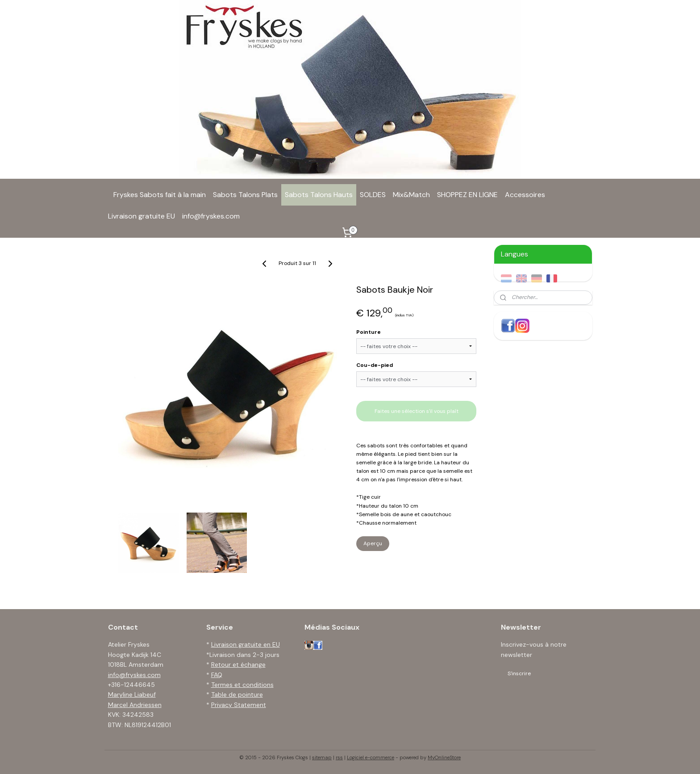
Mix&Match (411, 194)
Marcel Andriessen (135, 705)
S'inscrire (519, 673)
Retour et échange (238, 664)
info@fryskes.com (211, 216)
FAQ (216, 675)
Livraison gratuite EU (141, 216)
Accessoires (525, 194)
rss (339, 757)
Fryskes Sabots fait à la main (159, 194)
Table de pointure (237, 694)
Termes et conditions (242, 685)
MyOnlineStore (444, 757)
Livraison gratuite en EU (245, 644)
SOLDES (373, 194)
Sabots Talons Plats (245, 194)
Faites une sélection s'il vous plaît (416, 411)
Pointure (368, 332)
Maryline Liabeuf (132, 694)
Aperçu (372, 543)
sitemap (322, 757)
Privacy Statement (238, 705)
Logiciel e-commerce (370, 757)
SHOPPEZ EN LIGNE (467, 194)
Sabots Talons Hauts (319, 194)
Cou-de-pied (374, 365)
